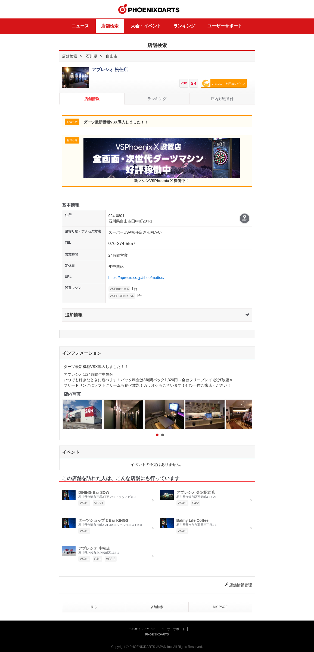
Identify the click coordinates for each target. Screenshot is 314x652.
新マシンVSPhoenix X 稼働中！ (161, 160)
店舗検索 (110, 26)
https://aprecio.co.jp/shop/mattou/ (136, 277)
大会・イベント (146, 26)
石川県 (91, 56)
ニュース (80, 26)
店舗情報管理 (238, 585)
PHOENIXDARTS (149, 9)
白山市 (111, 56)
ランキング (184, 26)
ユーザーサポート (224, 26)
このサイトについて (142, 629)
